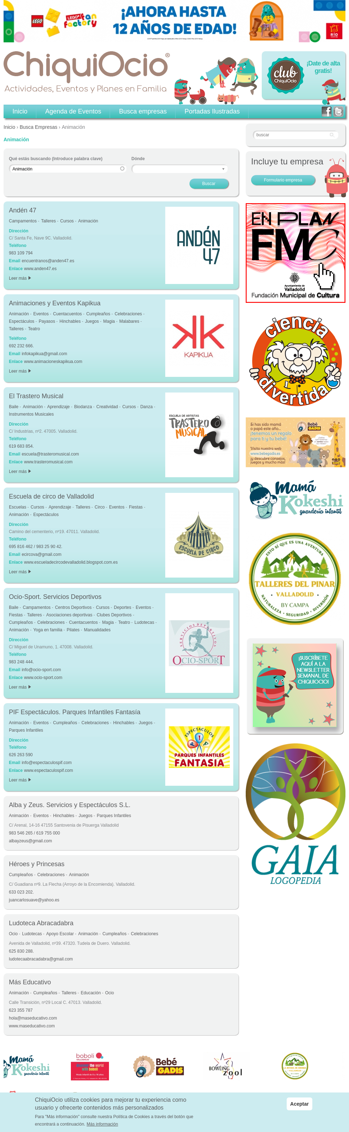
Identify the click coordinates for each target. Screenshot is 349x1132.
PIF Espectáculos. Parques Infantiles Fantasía (74, 712)
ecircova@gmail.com (42, 554)
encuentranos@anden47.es (48, 260)
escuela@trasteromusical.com (50, 454)
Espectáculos (21, 321)
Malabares (129, 321)
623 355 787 (21, 1010)
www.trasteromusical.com (48, 461)
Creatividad (107, 406)
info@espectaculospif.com (47, 762)
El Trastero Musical (36, 396)
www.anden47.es (40, 268)
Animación (88, 220)
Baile (14, 406)
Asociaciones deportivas (69, 614)
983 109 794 (21, 253)
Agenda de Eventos (73, 111)
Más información (102, 1125)
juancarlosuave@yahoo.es (34, 899)
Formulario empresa (283, 180)
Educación (91, 992)
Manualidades (97, 629)
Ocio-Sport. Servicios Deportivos (55, 596)
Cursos (67, 220)
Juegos (92, 321)
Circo (100, 507)
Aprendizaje (58, 406)
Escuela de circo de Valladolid (51, 496)
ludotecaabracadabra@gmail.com (41, 959)
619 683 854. (21, 446)
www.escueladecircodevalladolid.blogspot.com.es (71, 562)
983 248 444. (21, 661)
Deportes (122, 607)
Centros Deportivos (73, 607)
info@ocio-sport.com (41, 669)
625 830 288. (21, 951)
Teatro (34, 328)
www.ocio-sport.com (43, 677)
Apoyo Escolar (60, 933)
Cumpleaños (98, 313)
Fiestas (136, 507)
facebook (326, 111)
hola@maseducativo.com (33, 1018)
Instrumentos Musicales (31, 414)
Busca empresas (143, 111)
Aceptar (299, 1105)
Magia (109, 321)
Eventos (40, 313)
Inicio (9, 127)
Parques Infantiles (26, 730)
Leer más (20, 278)
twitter (338, 111)
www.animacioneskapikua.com (53, 361)
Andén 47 (22, 210)
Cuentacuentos (67, 313)
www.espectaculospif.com (48, 770)
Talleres (48, 220)
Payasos (47, 321)
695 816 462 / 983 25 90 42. (35, 546)
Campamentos (23, 220)
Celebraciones (128, 313)
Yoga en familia (47, 629)
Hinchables (69, 321)
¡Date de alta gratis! (323, 67)
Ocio (13, 933)
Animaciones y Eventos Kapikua (54, 303)
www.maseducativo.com (32, 1025)
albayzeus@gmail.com (30, 840)
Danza (146, 406)
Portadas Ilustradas (212, 111)
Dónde (138, 158)
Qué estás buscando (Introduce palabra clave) (56, 158)
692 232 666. (21, 345)
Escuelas (17, 507)
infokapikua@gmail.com (44, 353)
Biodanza (83, 406)
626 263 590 (21, 754)
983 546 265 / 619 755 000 (34, 833)
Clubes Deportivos (114, 614)
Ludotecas (144, 622)
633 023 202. (21, 892)
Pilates (73, 629)
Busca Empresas (38, 127)
